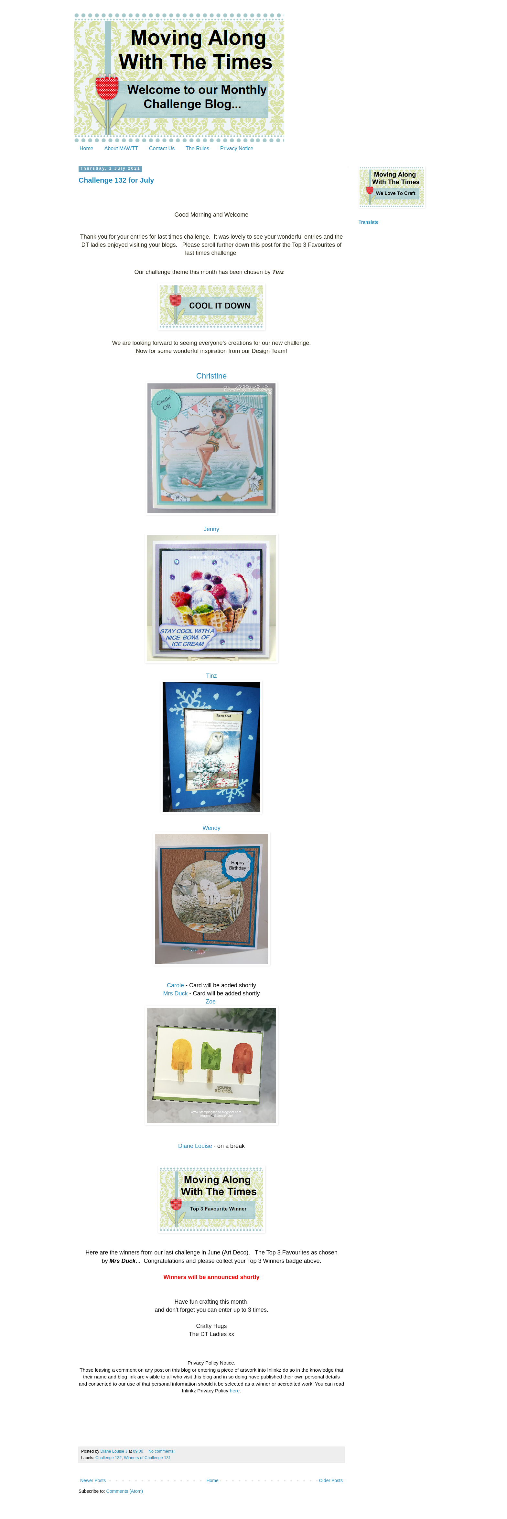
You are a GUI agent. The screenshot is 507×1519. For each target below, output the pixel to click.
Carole (175, 985)
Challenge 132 (108, 1458)
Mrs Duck (175, 993)
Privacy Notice (236, 148)
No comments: (162, 1451)
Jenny (211, 529)
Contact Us (162, 148)
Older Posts (331, 1480)
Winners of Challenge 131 (147, 1458)
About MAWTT (121, 148)
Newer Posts (93, 1480)
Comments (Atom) (124, 1491)
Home (86, 148)
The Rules (197, 148)
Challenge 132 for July (116, 180)
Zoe (211, 1001)
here (235, 1390)
